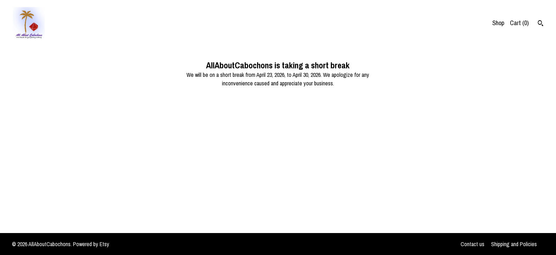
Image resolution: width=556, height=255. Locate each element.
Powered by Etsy (91, 244)
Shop (498, 22)
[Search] (540, 24)
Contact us (472, 244)
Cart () (519, 22)
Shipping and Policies (514, 244)
